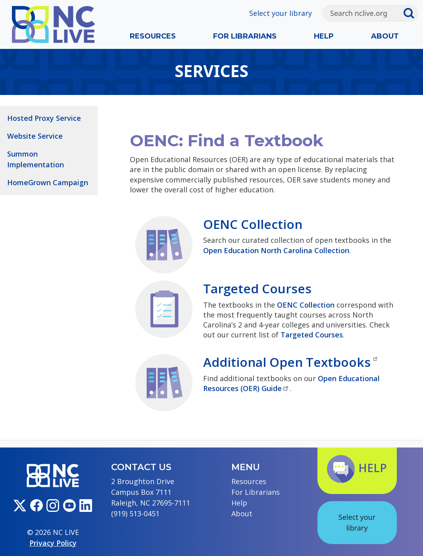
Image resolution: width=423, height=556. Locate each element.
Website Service (35, 136)
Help (324, 36)
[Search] (363, 13)
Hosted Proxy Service (44, 118)
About (385, 36)
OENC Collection (252, 223)
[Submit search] (410, 13)
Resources (153, 36)
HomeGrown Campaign (47, 182)
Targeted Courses (257, 288)
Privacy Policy (53, 543)
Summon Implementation (35, 159)
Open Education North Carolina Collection (276, 250)
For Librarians (245, 36)
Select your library (280, 13)
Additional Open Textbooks (291, 361)
